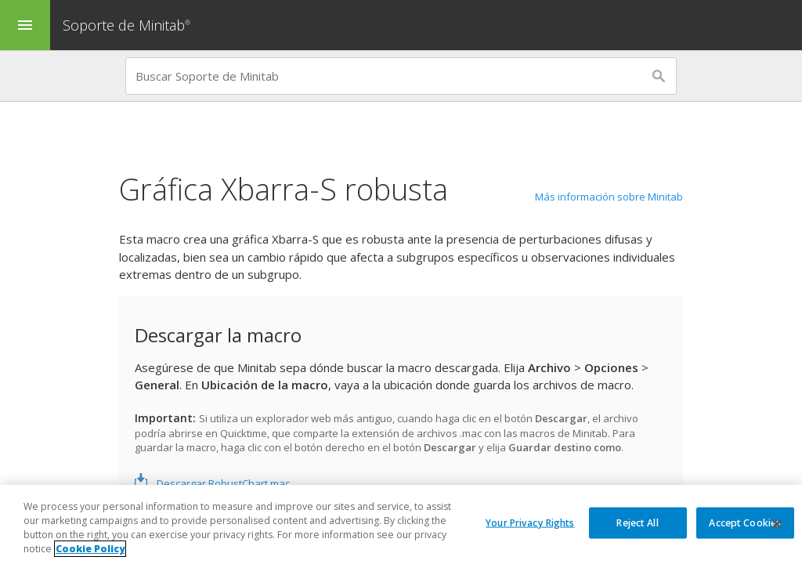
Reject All (637, 522)
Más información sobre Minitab (609, 197)
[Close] (777, 524)
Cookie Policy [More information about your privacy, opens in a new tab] (90, 548)
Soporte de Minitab (128, 25)
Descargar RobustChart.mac (223, 483)
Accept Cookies (745, 522)
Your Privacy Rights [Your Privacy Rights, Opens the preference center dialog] (530, 522)
